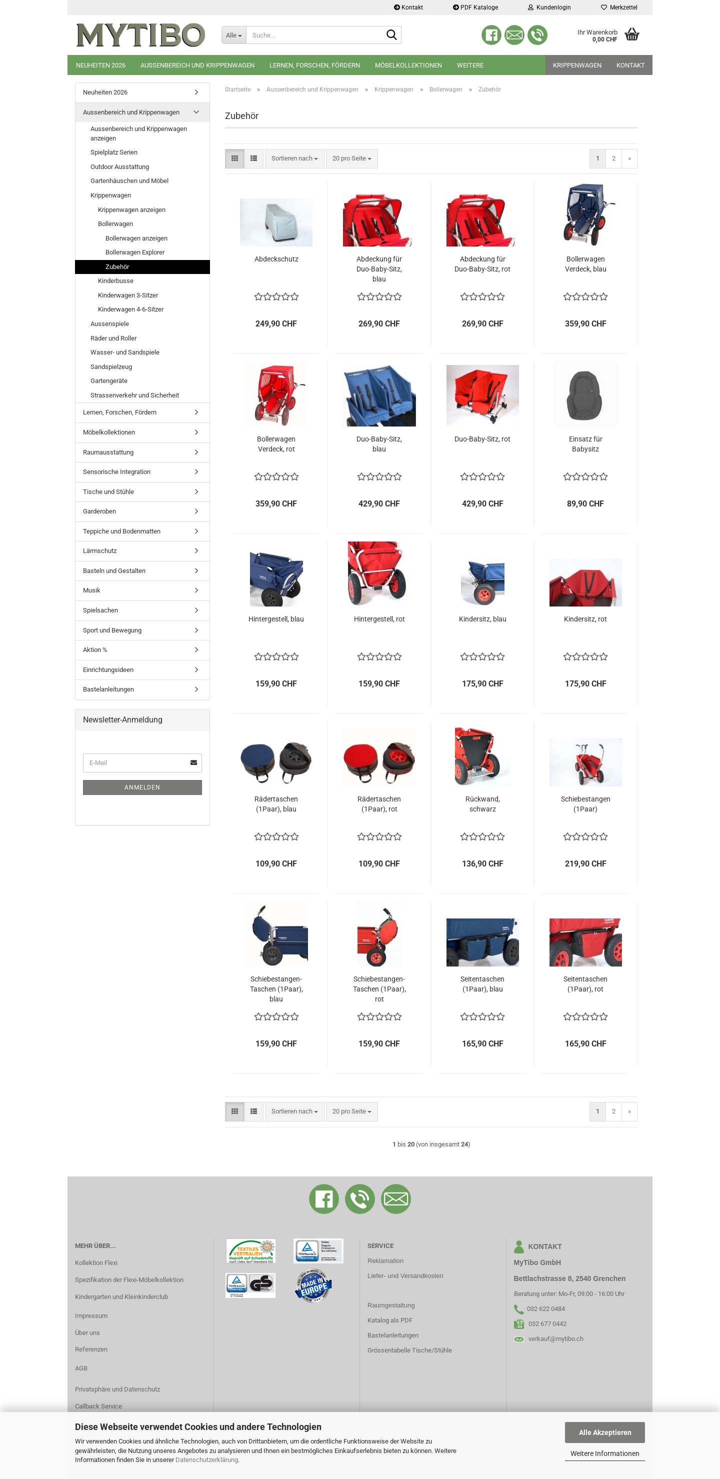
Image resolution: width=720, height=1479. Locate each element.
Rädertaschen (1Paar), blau (276, 804)
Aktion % (95, 650)
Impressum (91, 1316)
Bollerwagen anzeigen (137, 238)
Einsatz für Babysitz (585, 444)
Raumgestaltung (391, 1305)
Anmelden (142, 787)
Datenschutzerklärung (207, 1460)
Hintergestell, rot (379, 619)
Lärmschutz (99, 550)
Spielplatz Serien (114, 152)
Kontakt (408, 7)
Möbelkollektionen (408, 65)
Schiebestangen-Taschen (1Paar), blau (276, 989)
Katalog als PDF (390, 1320)
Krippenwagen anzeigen (132, 210)
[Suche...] (234, 35)
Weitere (470, 65)
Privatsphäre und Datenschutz (117, 1389)
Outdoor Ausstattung (119, 166)
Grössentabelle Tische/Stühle (410, 1350)
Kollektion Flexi (96, 1262)
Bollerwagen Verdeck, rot (276, 444)
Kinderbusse (116, 280)
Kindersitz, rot (585, 619)
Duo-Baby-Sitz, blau (379, 444)
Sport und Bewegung (112, 630)
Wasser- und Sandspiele (125, 352)
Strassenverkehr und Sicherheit (134, 395)
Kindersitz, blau (482, 619)
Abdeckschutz (276, 259)
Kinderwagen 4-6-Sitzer (131, 309)
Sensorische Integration (116, 472)
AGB (81, 1368)
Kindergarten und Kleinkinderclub (121, 1296)
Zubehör (117, 266)
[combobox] (294, 158)
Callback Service (98, 1406)
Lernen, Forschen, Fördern (315, 65)
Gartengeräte (109, 380)
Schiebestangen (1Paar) (585, 804)
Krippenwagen (577, 65)
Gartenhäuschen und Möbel (129, 180)
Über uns (87, 1332)
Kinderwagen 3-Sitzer (128, 295)
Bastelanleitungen (108, 689)
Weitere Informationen (605, 1454)
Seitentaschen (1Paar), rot (586, 984)
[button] (234, 158)
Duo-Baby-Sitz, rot (482, 439)
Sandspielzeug (111, 366)
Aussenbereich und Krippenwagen (197, 65)
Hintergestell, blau (276, 619)
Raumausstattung (108, 452)
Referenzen (91, 1349)
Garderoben (99, 511)
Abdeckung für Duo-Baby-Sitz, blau (379, 269)
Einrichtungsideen (108, 670)
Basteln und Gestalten (114, 570)
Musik (91, 590)
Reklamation (386, 1260)
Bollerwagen (115, 224)
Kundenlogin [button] (549, 7)
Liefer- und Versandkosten (406, 1276)
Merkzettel (619, 7)
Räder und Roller (113, 338)
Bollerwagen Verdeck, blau (585, 264)
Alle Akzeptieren (605, 1432)
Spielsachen (100, 610)
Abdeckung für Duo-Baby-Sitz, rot (482, 264)
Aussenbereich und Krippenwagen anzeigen (138, 133)
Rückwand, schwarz (483, 804)
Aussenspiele (109, 324)
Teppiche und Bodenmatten (121, 531)
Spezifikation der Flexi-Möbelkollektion (129, 1280)
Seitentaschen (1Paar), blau (482, 984)
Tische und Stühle (108, 492)
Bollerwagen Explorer (135, 252)
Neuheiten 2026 (101, 65)
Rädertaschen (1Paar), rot (379, 804)
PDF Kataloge (475, 7)
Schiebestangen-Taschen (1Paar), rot (379, 989)
